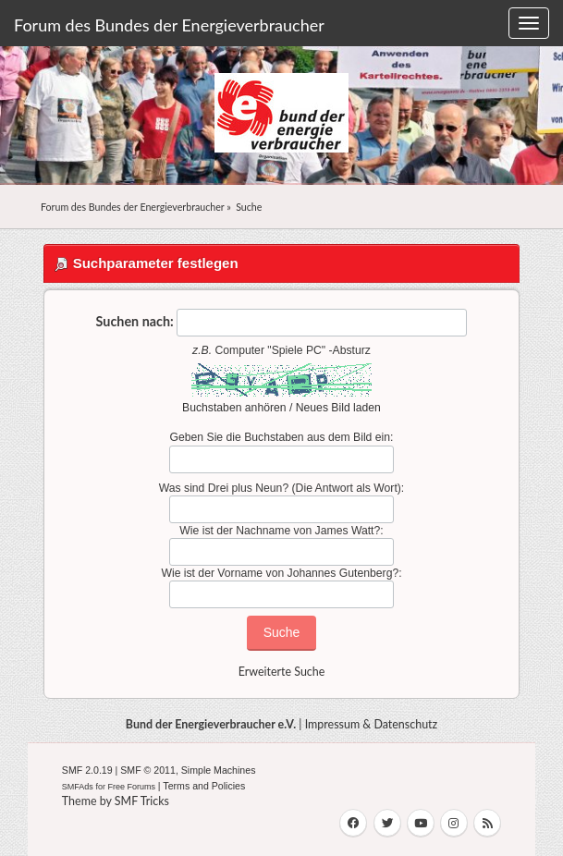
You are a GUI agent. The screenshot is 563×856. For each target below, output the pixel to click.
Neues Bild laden (338, 407)
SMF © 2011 (148, 770)
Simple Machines (218, 770)
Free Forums (131, 786)
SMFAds (77, 786)
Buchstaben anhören (234, 407)
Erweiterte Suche (282, 672)
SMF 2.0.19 (87, 770)
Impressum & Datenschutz (371, 724)
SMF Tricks (142, 801)
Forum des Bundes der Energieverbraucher (169, 25)
